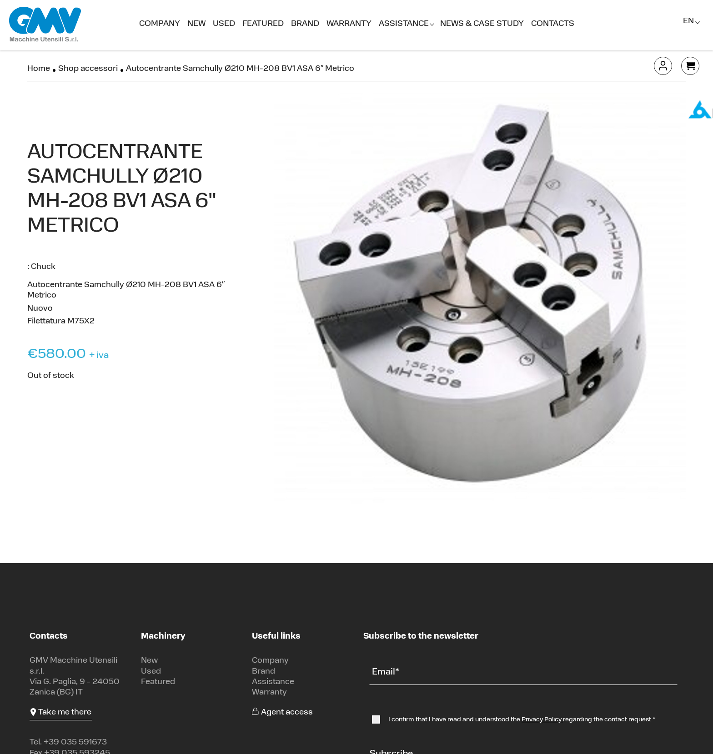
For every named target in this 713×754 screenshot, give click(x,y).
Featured (263, 24)
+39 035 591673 (75, 742)
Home (38, 68)
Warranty (349, 24)
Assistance (404, 24)
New (196, 24)
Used (224, 24)
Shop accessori (88, 68)
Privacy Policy (542, 719)
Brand (305, 24)
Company (159, 24)
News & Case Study (482, 24)
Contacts (552, 24)
